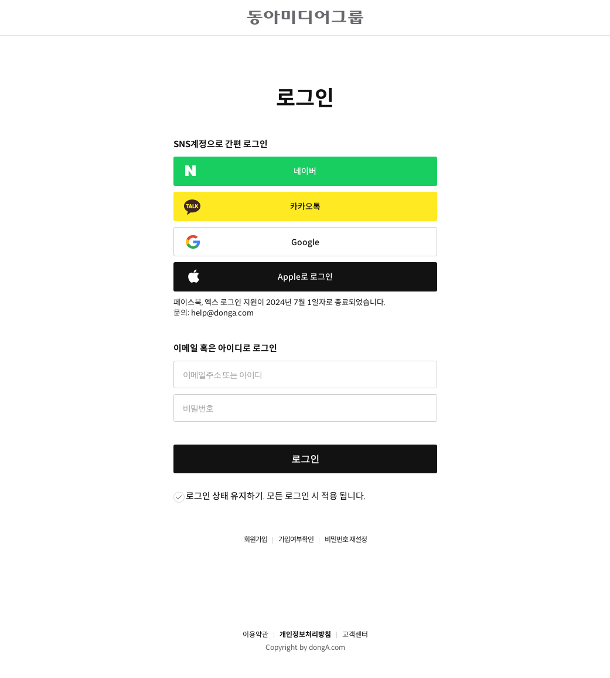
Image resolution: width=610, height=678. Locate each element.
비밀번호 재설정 (346, 539)
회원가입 (255, 539)
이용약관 (255, 634)
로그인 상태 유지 (216, 495)
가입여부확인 (295, 539)
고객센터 (355, 634)
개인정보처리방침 (305, 634)
